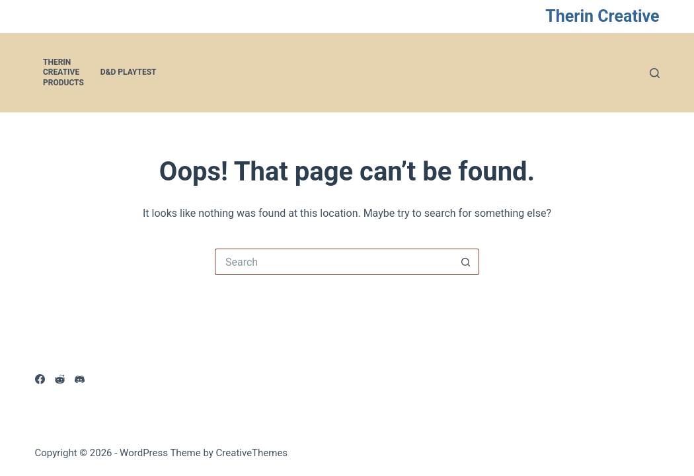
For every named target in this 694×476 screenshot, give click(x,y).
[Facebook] (40, 379)
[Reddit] (60, 379)
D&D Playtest (128, 72)
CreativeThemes (252, 453)
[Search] (655, 73)
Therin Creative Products (63, 72)
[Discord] (80, 379)
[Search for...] (334, 262)
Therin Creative (602, 16)
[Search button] (466, 262)
